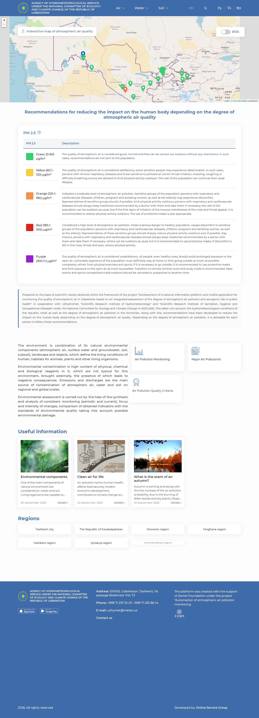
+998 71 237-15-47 (119, 603)
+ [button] (4, 20)
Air (120, 8)
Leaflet (227, 101)
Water (141, 8)
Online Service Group (211, 707)
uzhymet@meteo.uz (122, 610)
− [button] (4, 25)
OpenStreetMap (240, 101)
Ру (220, 8)
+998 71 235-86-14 (145, 603)
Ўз (229, 8)
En (239, 8)
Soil (163, 8)
